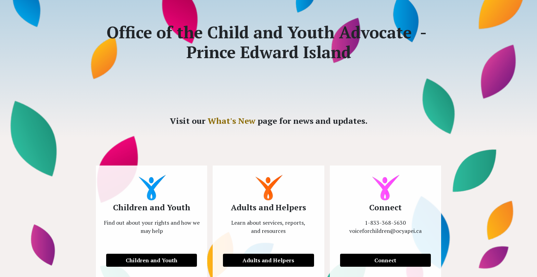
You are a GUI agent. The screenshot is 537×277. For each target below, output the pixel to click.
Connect (385, 260)
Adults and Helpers (268, 260)
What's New (231, 120)
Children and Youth (151, 260)
